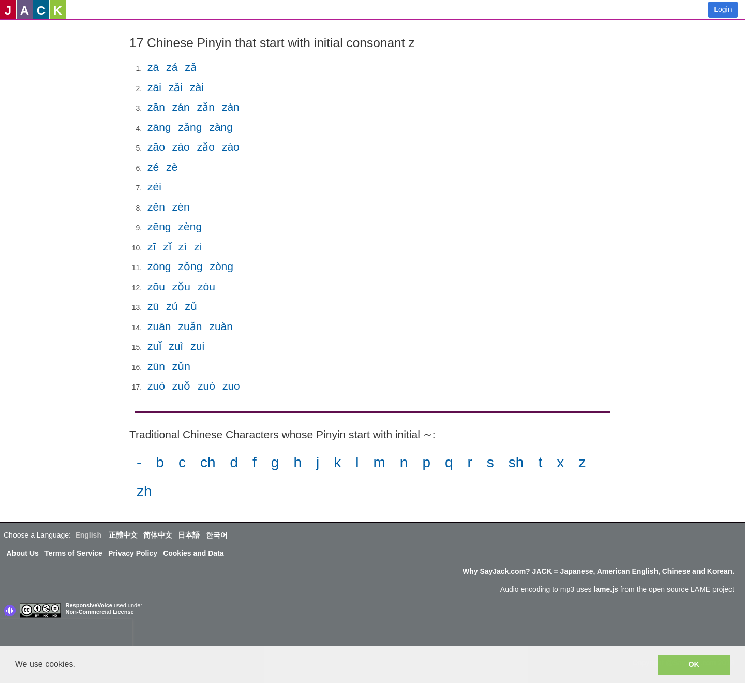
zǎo (206, 147)
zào (231, 147)
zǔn (181, 366)
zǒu (181, 286)
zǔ (191, 306)
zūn (156, 366)
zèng (190, 226)
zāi (154, 87)
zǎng (190, 127)
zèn (181, 207)
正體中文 (123, 535)
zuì (176, 346)
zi (198, 247)
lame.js (605, 589)
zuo (231, 386)
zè (171, 167)
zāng (159, 127)
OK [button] (693, 664)
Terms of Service (73, 553)
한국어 (217, 535)
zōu (156, 286)
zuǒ (181, 386)
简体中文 (157, 535)
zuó (156, 386)
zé (153, 167)
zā (153, 67)
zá (171, 67)
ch (208, 462)
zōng (159, 266)
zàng (221, 127)
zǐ (167, 247)
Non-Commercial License (100, 611)
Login (723, 9)
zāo (156, 147)
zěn (156, 207)
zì (182, 247)
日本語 (189, 535)
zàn (231, 107)
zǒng (190, 266)
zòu (206, 286)
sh (516, 462)
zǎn (206, 107)
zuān (159, 326)
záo (181, 147)
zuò (206, 386)
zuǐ (154, 346)
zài (197, 87)
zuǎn (190, 326)
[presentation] (66, 634)
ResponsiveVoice (89, 605)
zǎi (176, 87)
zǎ (191, 67)
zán (181, 107)
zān (156, 107)
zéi (154, 186)
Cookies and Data (193, 553)
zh (144, 491)
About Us (23, 553)
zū (153, 306)
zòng (221, 266)
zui (197, 346)
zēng (159, 226)
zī (151, 247)
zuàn (221, 326)
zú (171, 306)
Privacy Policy (132, 553)
